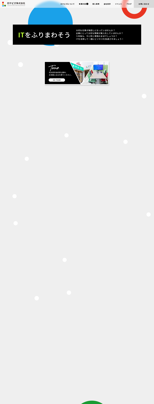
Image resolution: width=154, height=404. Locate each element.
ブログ (129, 4)
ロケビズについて (68, 4)
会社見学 (107, 4)
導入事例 (95, 4)
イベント (118, 4)
